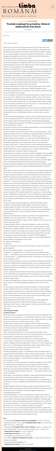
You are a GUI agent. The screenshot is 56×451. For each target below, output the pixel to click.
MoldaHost (34, 450)
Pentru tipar (6, 35)
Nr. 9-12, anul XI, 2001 (23, 21)
